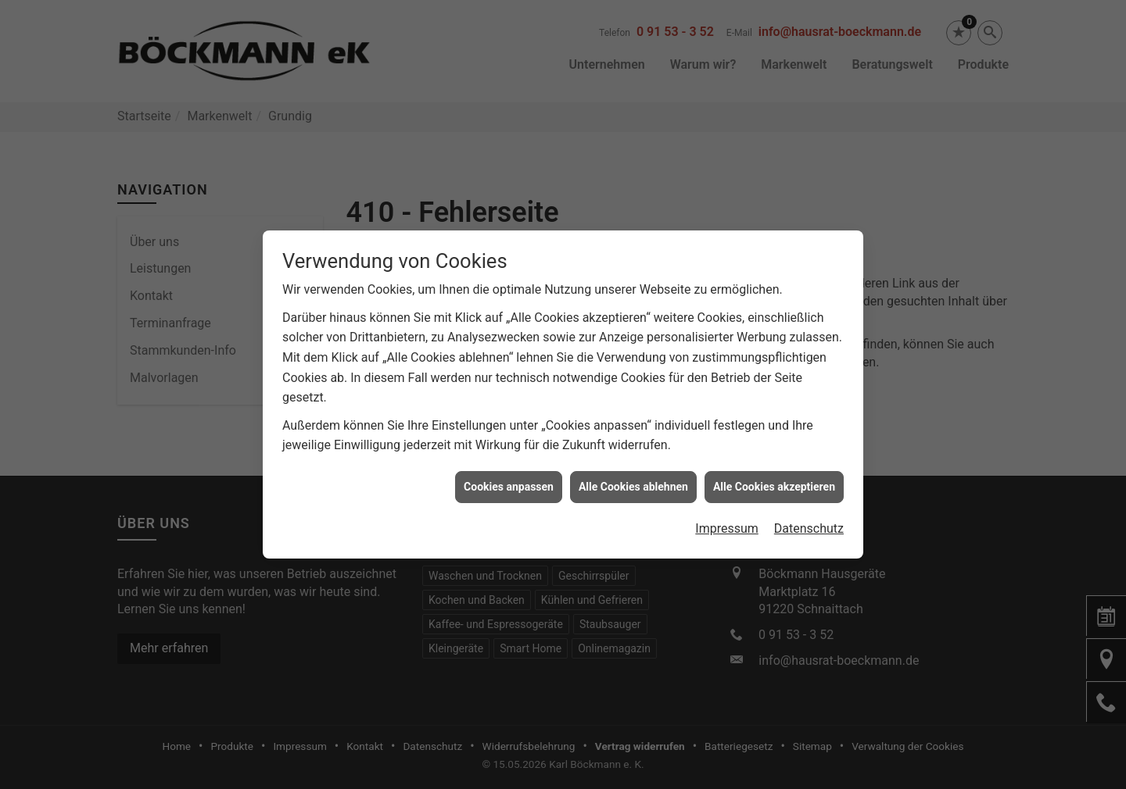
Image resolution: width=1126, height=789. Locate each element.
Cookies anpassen (509, 480)
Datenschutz (809, 523)
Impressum (726, 523)
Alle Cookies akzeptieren (774, 480)
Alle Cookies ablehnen (633, 480)
